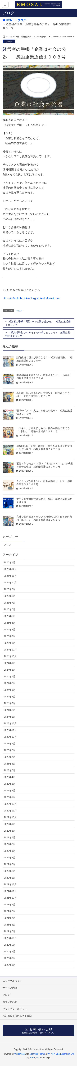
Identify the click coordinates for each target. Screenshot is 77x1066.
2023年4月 (9, 777)
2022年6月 (9, 844)
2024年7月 (9, 676)
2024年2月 (9, 710)
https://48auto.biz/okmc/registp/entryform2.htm (31, 298)
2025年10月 (10, 582)
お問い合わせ (10, 1001)
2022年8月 (9, 830)
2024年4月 (9, 696)
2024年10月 (10, 656)
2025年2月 (9, 636)
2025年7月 (9, 602)
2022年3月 (9, 864)
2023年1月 (9, 797)
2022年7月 (9, 837)
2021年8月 (9, 911)
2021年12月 (10, 884)
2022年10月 (10, 817)
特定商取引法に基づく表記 (17, 1016)
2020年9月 (9, 944)
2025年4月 (9, 622)
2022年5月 (9, 850)
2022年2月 (9, 871)
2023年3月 (9, 783)
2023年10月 (10, 736)
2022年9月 (9, 824)
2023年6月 (9, 763)
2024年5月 (9, 689)
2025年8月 (9, 596)
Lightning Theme (37, 1054)
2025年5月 (9, 616)
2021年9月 (9, 904)
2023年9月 (9, 743)
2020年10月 (10, 938)
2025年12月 (10, 569)
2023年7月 (9, 757)
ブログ (9, 41)
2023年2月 (9, 790)
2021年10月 (10, 897)
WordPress (19, 1054)
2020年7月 (9, 958)
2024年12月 (10, 649)
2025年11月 (10, 575)
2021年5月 (9, 931)
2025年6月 (9, 609)
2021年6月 (9, 924)
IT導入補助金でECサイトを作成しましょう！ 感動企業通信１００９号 (37, 334)
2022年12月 (10, 804)
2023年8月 (9, 750)
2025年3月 (9, 629)
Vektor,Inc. (34, 1057)
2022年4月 (9, 857)
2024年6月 (9, 683)
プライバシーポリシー (15, 1009)
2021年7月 (9, 918)
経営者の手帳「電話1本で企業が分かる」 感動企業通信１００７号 (38, 323)
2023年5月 (9, 770)
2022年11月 (10, 810)
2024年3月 (9, 703)
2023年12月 (10, 723)
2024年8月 (9, 669)
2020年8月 (9, 951)
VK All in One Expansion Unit (60, 1054)
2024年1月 (9, 716)
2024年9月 (9, 663)
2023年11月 (10, 730)
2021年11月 (10, 891)
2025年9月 (9, 589)
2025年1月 (9, 643)
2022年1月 (9, 877)
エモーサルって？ (12, 980)
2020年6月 (9, 964)
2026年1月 (9, 562)
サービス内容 (10, 987)
